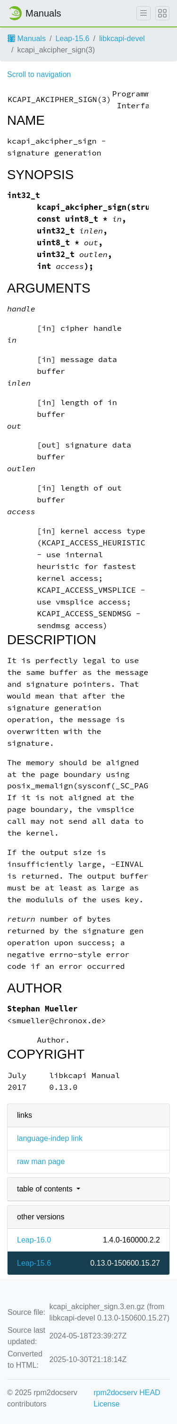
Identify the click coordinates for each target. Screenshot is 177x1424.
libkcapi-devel (122, 39)
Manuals (27, 39)
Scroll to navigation (39, 74)
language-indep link (50, 1138)
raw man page (41, 1161)
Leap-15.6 (72, 39)
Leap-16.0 (34, 1240)
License (106, 1404)
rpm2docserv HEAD (126, 1393)
